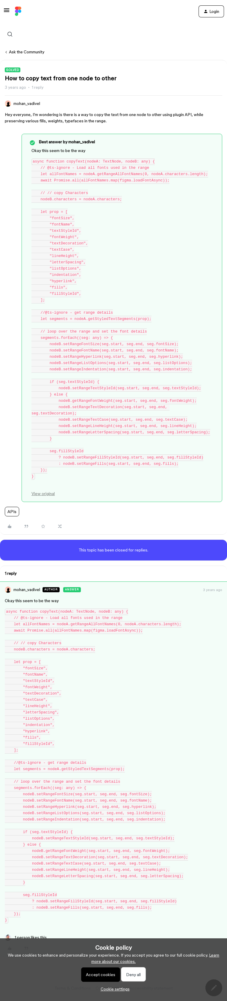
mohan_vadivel (26, 103)
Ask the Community (26, 51)
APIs (11, 511)
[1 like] (26, 937)
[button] (6, 12)
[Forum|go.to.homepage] (18, 11)
